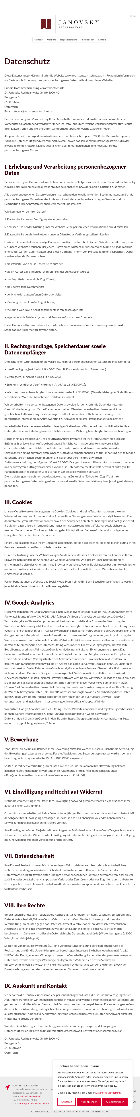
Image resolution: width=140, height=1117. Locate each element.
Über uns (51, 39)
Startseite (38, 39)
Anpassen (66, 1101)
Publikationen (87, 39)
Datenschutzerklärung (107, 1092)
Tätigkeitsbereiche (68, 39)
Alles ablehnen (89, 1101)
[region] (92, 1085)
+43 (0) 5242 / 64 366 (30, 1096)
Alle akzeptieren (115, 1101)
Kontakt (102, 39)
